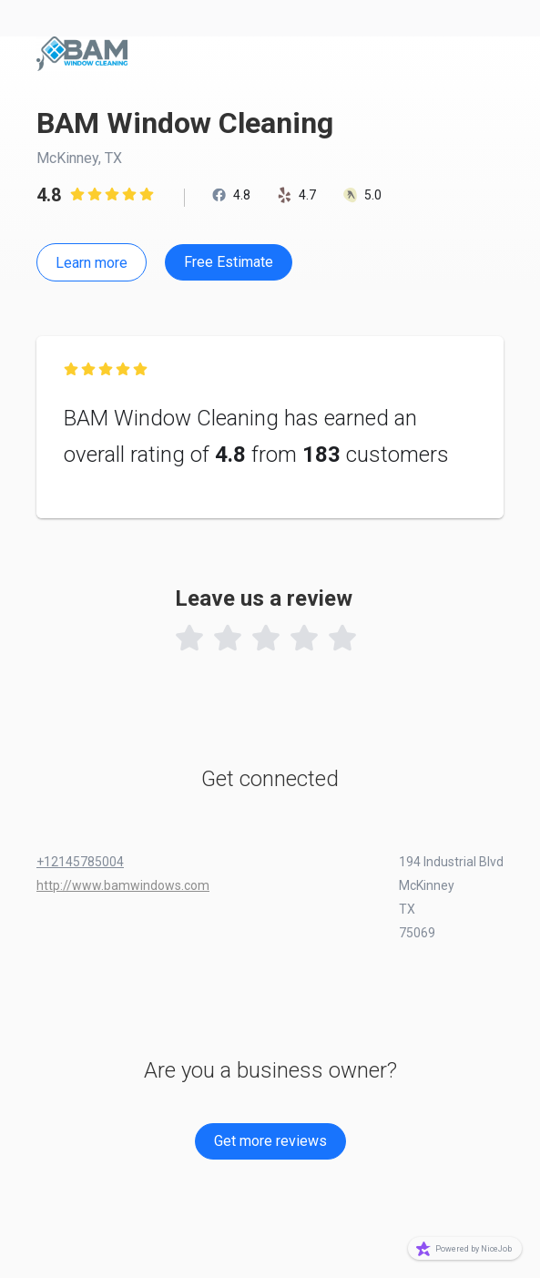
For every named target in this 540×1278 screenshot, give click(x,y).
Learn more (91, 262)
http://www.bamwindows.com (122, 885)
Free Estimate (228, 262)
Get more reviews (270, 1141)
